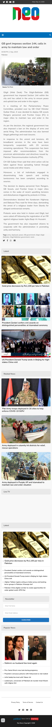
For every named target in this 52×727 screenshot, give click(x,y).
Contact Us (39, 702)
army (9, 235)
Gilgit (38, 235)
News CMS (25, 718)
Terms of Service (28, 702)
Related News (9, 374)
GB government (29, 235)
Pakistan (4, 55)
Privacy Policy (15, 702)
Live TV (7, 492)
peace (21, 235)
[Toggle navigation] (3, 35)
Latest (6, 251)
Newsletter (9, 599)
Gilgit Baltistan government (20, 237)
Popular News (9, 628)
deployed (15, 235)
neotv (32, 237)
